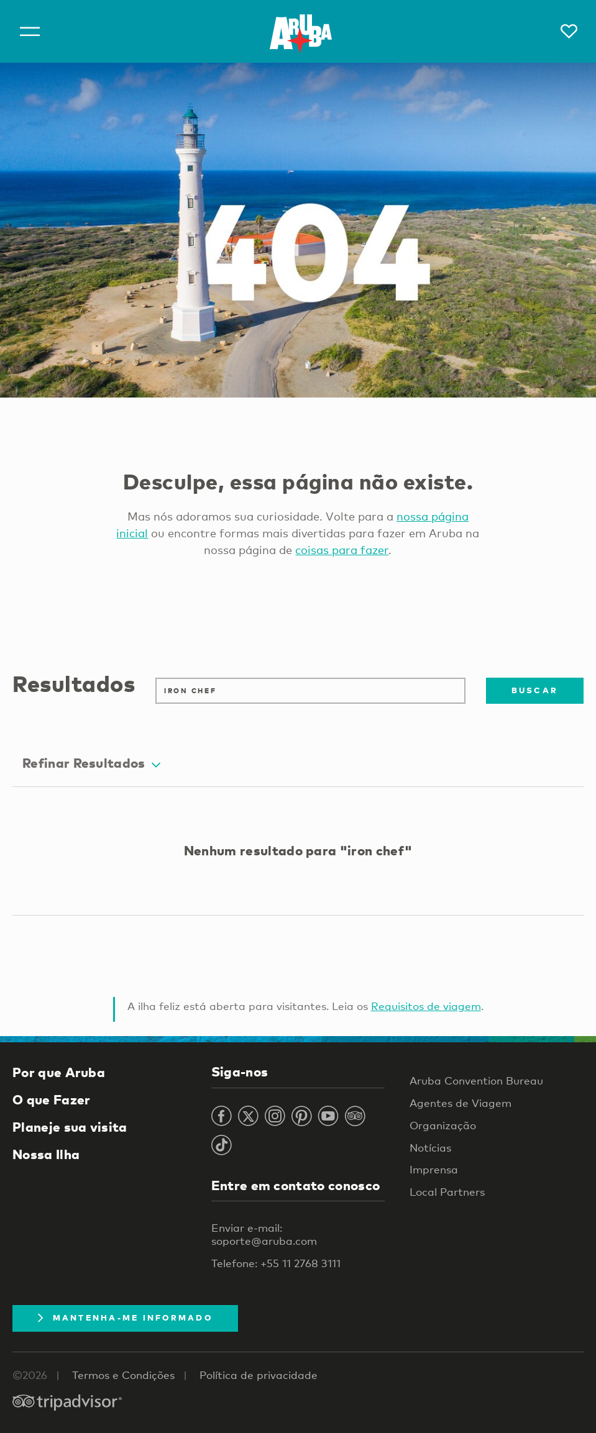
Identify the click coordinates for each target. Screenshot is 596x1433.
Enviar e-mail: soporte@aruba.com (264, 1234)
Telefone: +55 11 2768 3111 (276, 1263)
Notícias (430, 1147)
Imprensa (434, 1169)
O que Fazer (51, 1099)
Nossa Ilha (46, 1154)
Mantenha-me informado (125, 1317)
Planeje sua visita (69, 1127)
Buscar (535, 690)
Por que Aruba (58, 1072)
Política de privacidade (258, 1374)
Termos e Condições (123, 1374)
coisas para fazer (341, 550)
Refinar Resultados (91, 763)
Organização (443, 1125)
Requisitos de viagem (426, 1005)
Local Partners (447, 1191)
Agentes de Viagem (460, 1102)
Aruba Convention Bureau (476, 1080)
